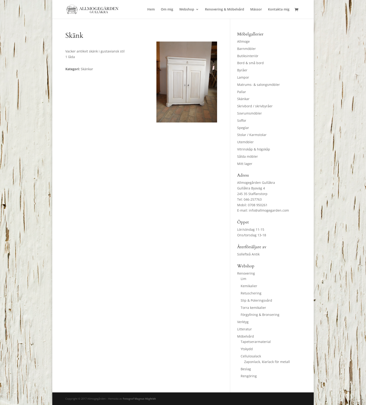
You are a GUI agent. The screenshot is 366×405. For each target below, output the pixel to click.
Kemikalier (249, 286)
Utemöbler (245, 142)
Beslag (246, 369)
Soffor (241, 120)
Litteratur (244, 329)
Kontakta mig (278, 9)
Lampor (243, 77)
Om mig (167, 9)
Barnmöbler (246, 48)
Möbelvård (245, 336)
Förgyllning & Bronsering (260, 314)
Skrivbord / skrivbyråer (255, 106)
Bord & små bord (250, 63)
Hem (151, 9)
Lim (243, 278)
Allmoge (243, 41)
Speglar (243, 128)
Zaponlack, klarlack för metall (267, 362)
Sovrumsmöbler (249, 113)
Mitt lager (244, 163)
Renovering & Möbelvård (224, 9)
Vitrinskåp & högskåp (253, 149)
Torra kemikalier (253, 307)
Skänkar (243, 99)
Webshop (186, 9)
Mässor (256, 9)
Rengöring (249, 376)
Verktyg (243, 322)
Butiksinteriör (247, 56)
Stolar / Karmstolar (252, 135)
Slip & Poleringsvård (256, 300)
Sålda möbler (247, 156)
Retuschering (251, 293)
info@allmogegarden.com (269, 210)
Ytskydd (247, 349)
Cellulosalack (251, 356)
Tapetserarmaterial (256, 341)
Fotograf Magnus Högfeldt (139, 398)
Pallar (241, 92)
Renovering (246, 273)
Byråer (242, 70)
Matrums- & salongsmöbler (258, 84)
